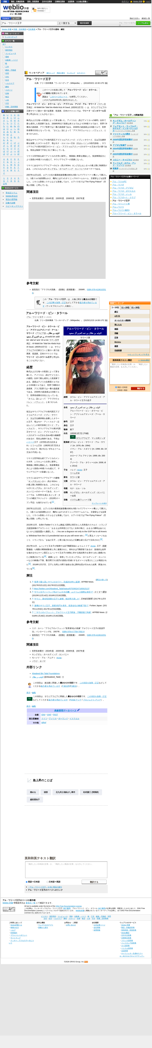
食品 (7, 97)
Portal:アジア (75, 700)
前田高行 (36, 289)
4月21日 (50, 442)
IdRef (43, 722)
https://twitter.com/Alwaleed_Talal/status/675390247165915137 (61, 589)
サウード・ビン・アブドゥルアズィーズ (64, 146)
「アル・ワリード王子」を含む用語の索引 (45, 887)
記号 (5, 183)
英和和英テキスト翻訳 (40, 858)
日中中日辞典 (47, 1)
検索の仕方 (15, 927)
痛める (33, 792)
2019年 (53, 498)
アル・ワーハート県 (121, 204)
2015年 (29, 525)
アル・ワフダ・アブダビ (123, 188)
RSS (86, 962)
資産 (34, 382)
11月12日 (37, 175)
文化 (7, 77)
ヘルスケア (9, 83)
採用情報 (97, 930)
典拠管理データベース (65, 710)
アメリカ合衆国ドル (47, 382)
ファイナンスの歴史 (121, 134)
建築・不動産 (10, 70)
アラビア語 (41, 333)
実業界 (115, 168)
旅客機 (63, 175)
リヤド (29, 478)
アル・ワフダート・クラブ (124, 197)
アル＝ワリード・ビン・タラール (126, 213)
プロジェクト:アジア (92, 700)
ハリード (30, 442)
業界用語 (8, 50)
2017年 (29, 546)
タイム (57, 130)
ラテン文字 (54, 340)
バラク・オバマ (39, 661)
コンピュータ (10, 53)
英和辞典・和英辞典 (128, 930)
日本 (42, 353)
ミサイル (36, 182)
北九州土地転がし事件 (65, 792)
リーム (73, 473)
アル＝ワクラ (118, 207)
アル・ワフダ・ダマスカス (124, 191)
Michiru (117, 342)
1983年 (47, 445)
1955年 (74, 107)
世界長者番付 (38, 198)
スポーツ (8, 90)
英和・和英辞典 (33, 1)
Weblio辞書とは (16, 925)
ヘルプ (148, 1)
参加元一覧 (146, 18)
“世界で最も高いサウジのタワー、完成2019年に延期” (57, 582)
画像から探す (43, 927)
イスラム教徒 (58, 525)
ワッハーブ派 (85, 500)
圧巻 (116, 338)
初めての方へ (135, 18)
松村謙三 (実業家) (91, 792)
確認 (116, 329)
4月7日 (117, 316)
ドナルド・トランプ (98, 525)
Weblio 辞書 (137, 1)
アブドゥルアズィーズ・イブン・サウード (42, 414)
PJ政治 (73, 686)
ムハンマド (44, 546)
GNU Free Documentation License (69, 906)
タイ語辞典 (125, 946)
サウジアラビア (98, 107)
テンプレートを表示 (99, 503)
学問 (7, 73)
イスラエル (74, 718)
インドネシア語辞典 (128, 943)
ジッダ (102, 438)
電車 (7, 57)
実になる (118, 325)
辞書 (5, 1)
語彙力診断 (10, 203)
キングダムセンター (81, 165)
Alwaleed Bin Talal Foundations (46, 673)
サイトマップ (15, 938)
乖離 (116, 333)
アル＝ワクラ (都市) (121, 210)
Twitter (48, 525)
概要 (116, 346)
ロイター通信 (100, 592)
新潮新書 (71, 289)
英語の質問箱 (11, 199)
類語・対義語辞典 (17, 1)
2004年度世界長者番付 (123, 148)
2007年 (29, 175)
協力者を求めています (50, 686)
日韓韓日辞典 (60, 1)
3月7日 (80, 107)
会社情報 (97, 927)
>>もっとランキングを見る (138, 354)
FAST (55, 715)
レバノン (84, 143)
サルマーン (39, 553)
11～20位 (125, 307)
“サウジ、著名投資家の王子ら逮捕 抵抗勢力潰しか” (57, 599)
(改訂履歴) (67, 908)
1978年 (43, 442)
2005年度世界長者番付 (123, 154)
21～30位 (135, 307)
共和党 (84, 525)
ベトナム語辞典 (127, 948)
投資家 (35, 353)
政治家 (47, 683)
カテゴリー (81, 73)
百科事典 (31, 29)
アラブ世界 (39, 388)
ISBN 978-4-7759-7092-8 (73, 631)
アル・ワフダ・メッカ (122, 194)
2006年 (55, 123)
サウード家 (35, 111)
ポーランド (63, 718)
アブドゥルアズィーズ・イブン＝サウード (74, 140)
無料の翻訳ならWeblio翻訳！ (42, 9)
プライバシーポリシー (19, 935)
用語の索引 (61, 73)
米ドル (72, 123)
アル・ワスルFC (119, 181)
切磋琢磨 (118, 350)
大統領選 (38, 531)
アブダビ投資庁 (119, 145)
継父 (116, 312)
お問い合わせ (71, 925)
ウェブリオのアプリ (45, 925)
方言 (7, 103)
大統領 (29, 528)
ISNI (43, 715)
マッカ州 (95, 438)
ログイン (125, 1)
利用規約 (14, 933)
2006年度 (70, 198)
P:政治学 (66, 686)
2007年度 (80, 198)
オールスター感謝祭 (122, 320)
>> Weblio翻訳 (144, 360)
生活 (7, 80)
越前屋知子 (35, 799)
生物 (7, 93)
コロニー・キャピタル (122, 160)
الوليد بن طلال (37, 677)
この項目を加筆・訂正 (89, 683)
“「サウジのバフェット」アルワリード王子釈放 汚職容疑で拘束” (62, 612)
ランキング (71, 73)
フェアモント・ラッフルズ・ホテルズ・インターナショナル (125, 128)
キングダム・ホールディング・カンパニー (66, 169)
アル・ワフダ (118, 185)
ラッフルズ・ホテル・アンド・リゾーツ (124, 164)
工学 (7, 67)
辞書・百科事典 (19, 29)
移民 (30, 378)
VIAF (49, 715)
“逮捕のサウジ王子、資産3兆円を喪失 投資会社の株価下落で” (61, 605)
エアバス (47, 175)
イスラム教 (75, 500)
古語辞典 (71, 1)
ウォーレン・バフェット (91, 130)
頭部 (46, 792)
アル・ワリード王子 (35, 317)
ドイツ (44, 718)
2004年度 (49, 198)
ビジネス (8, 47)
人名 (7, 100)
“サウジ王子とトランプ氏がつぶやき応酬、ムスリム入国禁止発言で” (63, 592)
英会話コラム (11, 193)
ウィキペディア (36, 73)
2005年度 (60, 198)
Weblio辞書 (80, 911)
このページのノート (58, 97)
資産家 (56, 388)
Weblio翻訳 (125, 933)
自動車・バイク (11, 60)
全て (4, 44)
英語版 (79, 470)
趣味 (7, 87)
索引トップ (51, 73)
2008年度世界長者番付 (123, 139)
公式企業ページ (99, 925)
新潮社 (62, 289)
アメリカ (53, 375)
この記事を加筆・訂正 (56, 302)
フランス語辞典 (127, 940)
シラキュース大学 (42, 461)
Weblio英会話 (12, 196)
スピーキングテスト (14, 206)
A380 (68, 175)
